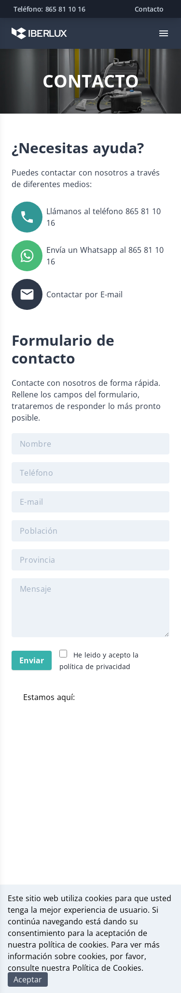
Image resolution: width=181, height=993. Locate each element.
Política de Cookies (106, 968)
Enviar (31, 660)
